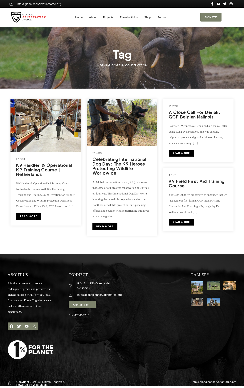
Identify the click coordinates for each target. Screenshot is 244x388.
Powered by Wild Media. (32, 384)
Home (79, 17)
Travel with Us (129, 17)
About (92, 17)
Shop (147, 17)
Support (162, 17)
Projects (108, 17)
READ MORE (28, 216)
